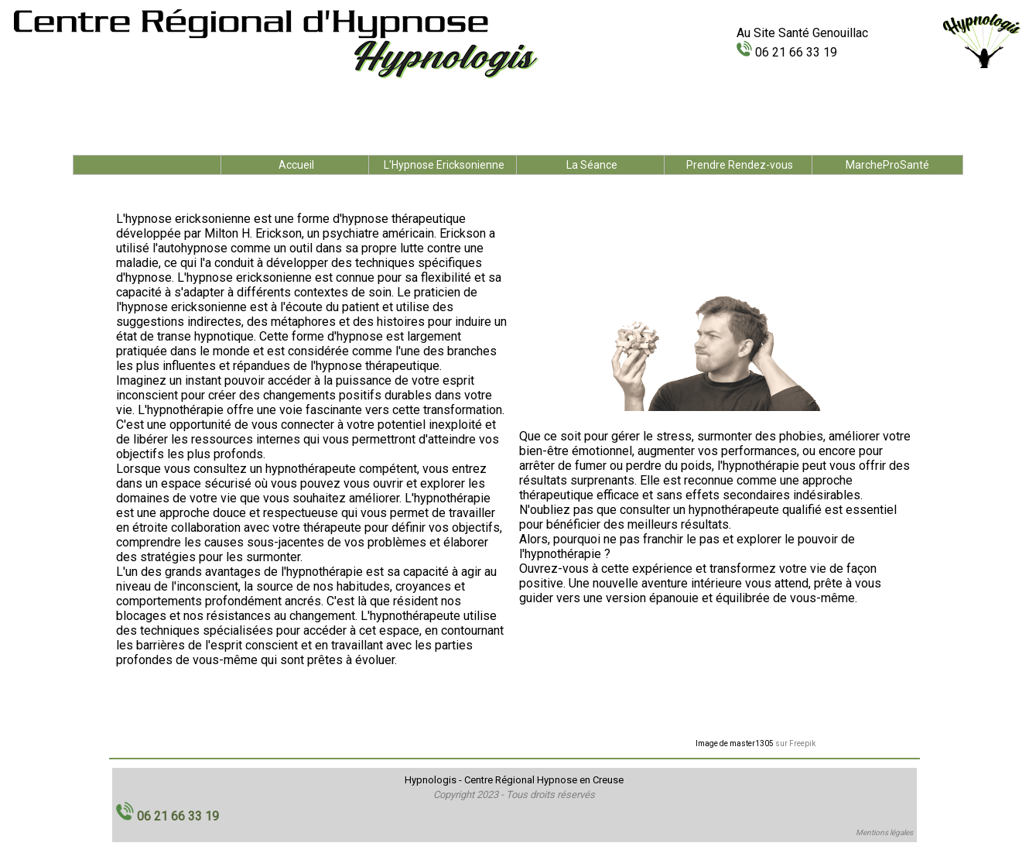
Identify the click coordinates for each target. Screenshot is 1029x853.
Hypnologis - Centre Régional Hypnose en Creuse (514, 780)
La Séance (591, 165)
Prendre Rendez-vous (739, 165)
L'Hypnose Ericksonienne (444, 165)
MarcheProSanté (887, 165)
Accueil (296, 165)
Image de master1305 (735, 743)
